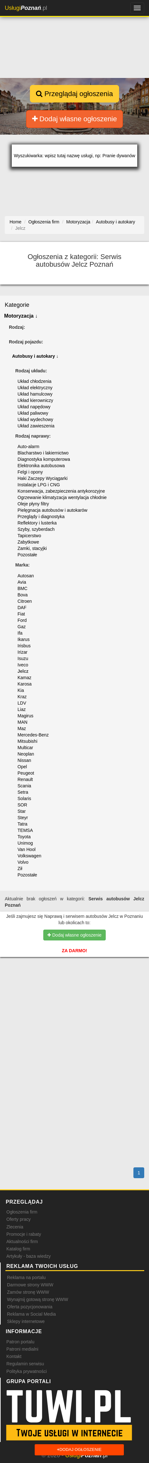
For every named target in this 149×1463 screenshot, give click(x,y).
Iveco (23, 664)
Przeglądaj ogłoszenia (74, 94)
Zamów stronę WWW (28, 1292)
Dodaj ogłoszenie (79, 1450)
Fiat (21, 613)
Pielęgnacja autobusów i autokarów (52, 510)
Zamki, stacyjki (32, 548)
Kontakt (13, 1356)
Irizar (22, 652)
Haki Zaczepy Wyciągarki (42, 478)
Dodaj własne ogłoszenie (74, 119)
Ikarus (24, 639)
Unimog (25, 843)
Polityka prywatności (26, 1371)
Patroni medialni (22, 1349)
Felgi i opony (30, 472)
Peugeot (26, 773)
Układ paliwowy (33, 413)
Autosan (26, 575)
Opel (22, 766)
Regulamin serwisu (25, 1363)
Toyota (24, 836)
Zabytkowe (28, 542)
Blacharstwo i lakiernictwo (43, 452)
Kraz (22, 696)
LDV (22, 703)
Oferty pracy (18, 1219)
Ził (20, 868)
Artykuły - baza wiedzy (28, 1256)
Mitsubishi (27, 741)
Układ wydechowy (35, 419)
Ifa (20, 633)
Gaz (22, 626)
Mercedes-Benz (33, 734)
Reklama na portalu (26, 1277)
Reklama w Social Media (31, 1314)
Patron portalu (20, 1341)
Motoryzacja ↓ (21, 316)
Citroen (25, 601)
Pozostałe (27, 554)
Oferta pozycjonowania (29, 1306)
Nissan (24, 760)
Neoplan (26, 753)
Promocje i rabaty (23, 1234)
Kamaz (25, 677)
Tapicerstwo (29, 535)
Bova (23, 594)
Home (15, 221)
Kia (21, 690)
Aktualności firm (22, 1241)
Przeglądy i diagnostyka (41, 516)
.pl (26, 8)
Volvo (23, 862)
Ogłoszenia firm (21, 1211)
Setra (23, 792)
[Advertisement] (74, 994)
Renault (25, 779)
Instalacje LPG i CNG (39, 484)
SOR (22, 804)
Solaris (24, 798)
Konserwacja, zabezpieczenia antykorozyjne (61, 491)
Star (22, 811)
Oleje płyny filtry (33, 503)
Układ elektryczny (35, 387)
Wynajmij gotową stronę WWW (37, 1299)
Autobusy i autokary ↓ (35, 356)
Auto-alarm (28, 446)
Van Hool (27, 849)
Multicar (25, 747)
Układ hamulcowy (35, 394)
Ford (22, 620)
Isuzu (23, 658)
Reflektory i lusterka (37, 522)
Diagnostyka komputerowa (44, 459)
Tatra (22, 823)
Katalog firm (18, 1248)
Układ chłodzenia (35, 381)
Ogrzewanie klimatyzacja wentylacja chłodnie (62, 497)
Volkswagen (29, 855)
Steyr (23, 817)
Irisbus (24, 645)
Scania (24, 785)
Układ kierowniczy (35, 400)
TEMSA (25, 830)
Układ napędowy (34, 406)
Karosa (25, 683)
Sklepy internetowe (26, 1321)
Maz (22, 728)
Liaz (22, 709)
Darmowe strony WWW (30, 1284)
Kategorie (17, 305)
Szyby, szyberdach (36, 529)
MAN (22, 722)
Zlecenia (14, 1226)
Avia (22, 582)
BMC (22, 588)
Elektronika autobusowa (41, 465)
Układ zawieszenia (36, 425)
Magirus (25, 715)
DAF (22, 607)
